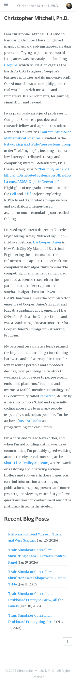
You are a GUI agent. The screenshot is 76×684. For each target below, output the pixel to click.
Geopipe (10, 65)
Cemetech (48, 396)
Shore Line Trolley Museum (26, 463)
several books (30, 421)
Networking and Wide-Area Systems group (37, 144)
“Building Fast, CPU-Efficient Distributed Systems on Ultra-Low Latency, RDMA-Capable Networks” (37, 175)
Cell (13, 194)
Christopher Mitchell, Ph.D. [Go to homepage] (38, 5)
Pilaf (27, 194)
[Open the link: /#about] (69, 6)
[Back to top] (67, 641)
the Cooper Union (47, 242)
